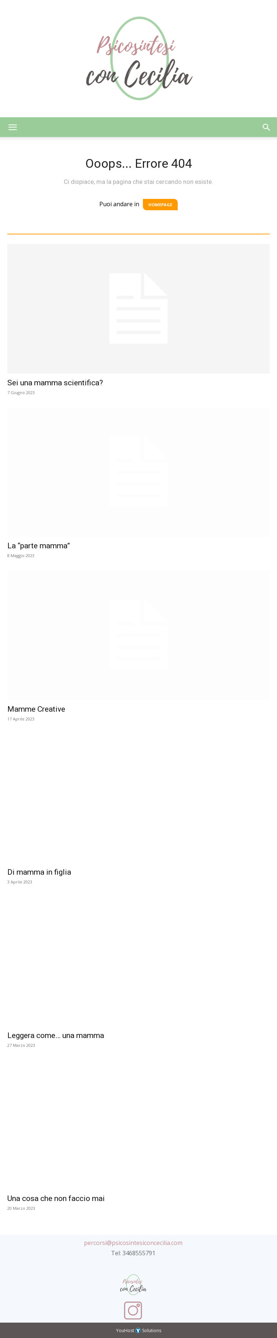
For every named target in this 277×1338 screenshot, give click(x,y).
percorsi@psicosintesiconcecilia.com (133, 1243)
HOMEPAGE (160, 204)
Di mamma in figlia (39, 872)
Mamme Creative (36, 709)
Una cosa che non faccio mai (56, 1198)
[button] (12, 127)
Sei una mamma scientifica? (55, 382)
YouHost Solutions (138, 1330)
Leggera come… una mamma (55, 1035)
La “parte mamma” (38, 545)
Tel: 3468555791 (133, 1253)
